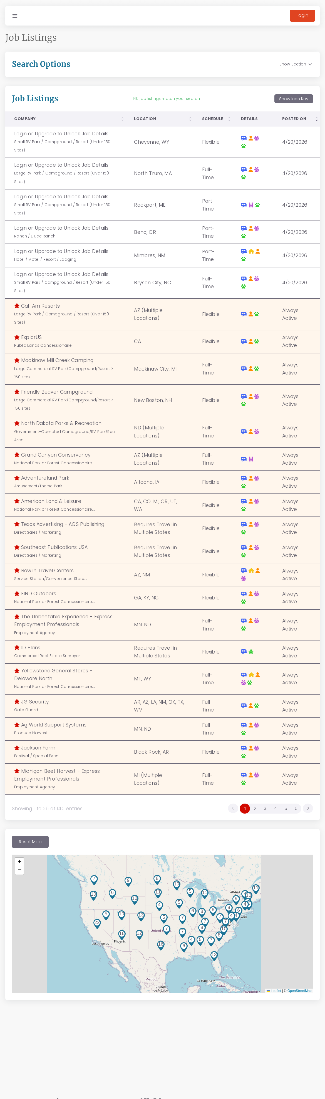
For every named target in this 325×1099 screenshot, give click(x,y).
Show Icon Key (290, 102)
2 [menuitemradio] (251, 812)
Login (299, 15)
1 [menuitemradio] (241, 812)
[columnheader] (67, 122)
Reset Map (34, 845)
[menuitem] (304, 811)
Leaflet (270, 994)
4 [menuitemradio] (272, 812)
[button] (197, 941)
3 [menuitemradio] (261, 812)
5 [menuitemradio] (282, 812)
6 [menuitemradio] (292, 812)
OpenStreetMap (296, 994)
